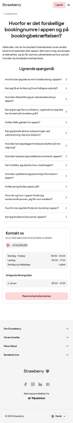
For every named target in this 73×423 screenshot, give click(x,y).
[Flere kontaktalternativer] (36, 296)
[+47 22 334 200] (17, 245)
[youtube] (48, 384)
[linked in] (40, 384)
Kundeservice (9, 13)
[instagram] (33, 384)
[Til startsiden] (11, 5)
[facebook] (25, 384)
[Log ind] (59, 5)
